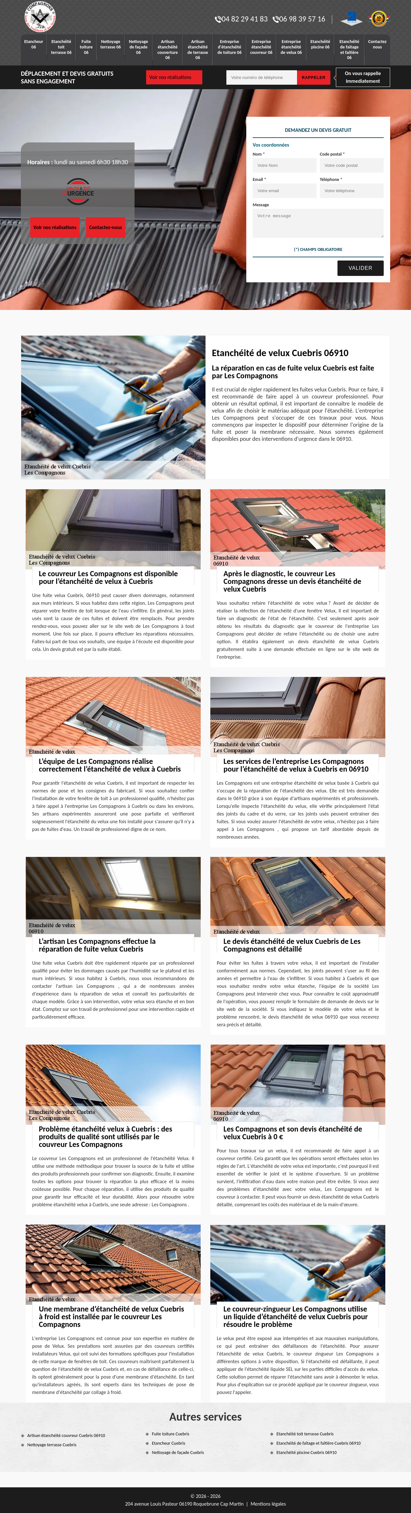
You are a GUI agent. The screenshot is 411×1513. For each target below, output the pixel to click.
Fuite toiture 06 (86, 47)
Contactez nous (377, 44)
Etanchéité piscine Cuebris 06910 (306, 1452)
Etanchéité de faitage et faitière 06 (349, 49)
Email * (259, 179)
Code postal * (332, 154)
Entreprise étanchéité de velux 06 (291, 47)
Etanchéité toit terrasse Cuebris (305, 1434)
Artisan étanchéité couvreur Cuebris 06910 (66, 1435)
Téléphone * (331, 179)
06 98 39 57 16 (299, 18)
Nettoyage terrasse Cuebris (51, 1445)
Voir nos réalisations (170, 77)
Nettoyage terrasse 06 (111, 44)
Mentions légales (268, 1504)
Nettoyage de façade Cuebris (178, 1452)
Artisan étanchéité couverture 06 (167, 49)
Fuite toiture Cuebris (170, 1434)
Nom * (259, 154)
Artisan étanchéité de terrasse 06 (198, 49)
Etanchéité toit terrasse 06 (61, 47)
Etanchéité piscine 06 (320, 44)
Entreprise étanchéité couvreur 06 (261, 47)
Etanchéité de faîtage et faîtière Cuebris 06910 (318, 1443)
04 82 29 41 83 (241, 18)
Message (261, 205)
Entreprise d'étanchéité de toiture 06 (229, 47)
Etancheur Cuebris (168, 1443)
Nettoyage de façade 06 (138, 47)
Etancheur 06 (33, 44)
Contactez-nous (105, 227)
